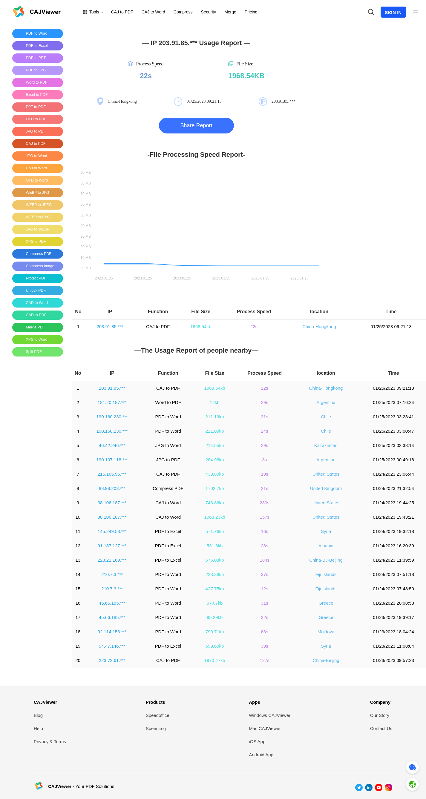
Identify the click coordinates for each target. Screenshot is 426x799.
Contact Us (381, 728)
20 (77, 660)
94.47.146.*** (112, 646)
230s (264, 502)
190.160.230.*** (112, 416)
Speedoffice (157, 715)
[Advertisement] (36, 450)
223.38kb (215, 574)
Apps (254, 702)
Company (380, 702)
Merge (230, 12)
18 (77, 631)
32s (264, 617)
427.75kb (215, 588)
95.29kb (215, 617)
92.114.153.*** (112, 631)
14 (77, 574)
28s (264, 545)
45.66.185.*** (112, 603)
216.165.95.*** (112, 474)
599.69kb (215, 646)
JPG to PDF (168, 459)
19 (77, 646)
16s (264, 531)
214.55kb (215, 445)
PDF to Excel (168, 531)
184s (264, 560)
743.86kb (215, 502)
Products (155, 702)
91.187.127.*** (112, 545)
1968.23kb (214, 517)
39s (264, 646)
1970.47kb (214, 660)
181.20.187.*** (112, 402)
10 (77, 517)
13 (77, 560)
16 (77, 603)
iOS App (257, 741)
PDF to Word (168, 416)
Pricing (251, 12)
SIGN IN (393, 12)
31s (264, 416)
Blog (38, 715)
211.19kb (215, 416)
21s (264, 488)
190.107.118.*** (112, 459)
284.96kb (215, 459)
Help (38, 728)
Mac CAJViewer (265, 728)
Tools (94, 12)
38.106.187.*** (112, 502)
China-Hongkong (319, 326)
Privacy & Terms (50, 741)
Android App (261, 754)
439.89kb (215, 474)
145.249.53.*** (112, 531)
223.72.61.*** (112, 660)
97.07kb (215, 603)
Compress (183, 12)
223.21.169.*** (112, 560)
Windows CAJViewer (269, 715)
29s (264, 402)
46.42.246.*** (112, 445)
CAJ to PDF (122, 12)
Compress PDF (168, 488)
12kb (215, 402)
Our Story (379, 715)
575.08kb (215, 560)
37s (264, 574)
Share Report (196, 125)
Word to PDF (168, 402)
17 (77, 617)
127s (264, 660)
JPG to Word (168, 445)
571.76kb (215, 531)
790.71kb (215, 631)
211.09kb (215, 431)
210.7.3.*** (112, 574)
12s (264, 588)
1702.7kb (215, 488)
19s (264, 474)
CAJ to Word (153, 12)
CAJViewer (45, 702)
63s (264, 631)
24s (264, 431)
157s (264, 517)
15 (77, 588)
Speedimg (156, 728)
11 (77, 531)
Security (208, 12)
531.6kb (215, 545)
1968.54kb (200, 326)
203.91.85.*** (109, 326)
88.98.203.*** (112, 488)
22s (254, 326)
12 (77, 545)
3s (264, 459)
